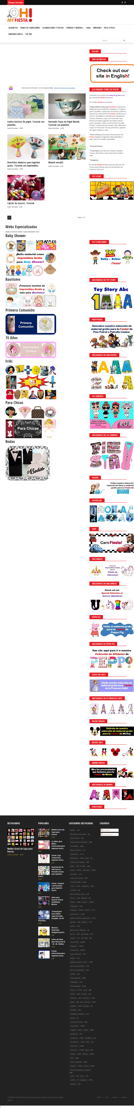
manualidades (75, 978)
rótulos (85, 1030)
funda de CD (74, 914)
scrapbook (74, 1038)
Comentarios (107, 834)
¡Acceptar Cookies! (95, 1099)
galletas (84, 922)
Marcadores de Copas (78, 834)
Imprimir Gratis (15, 34)
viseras (72, 1080)
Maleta (72, 830)
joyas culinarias (75, 954)
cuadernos (85, 886)
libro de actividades (77, 966)
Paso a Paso (109, 27)
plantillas (73, 1010)
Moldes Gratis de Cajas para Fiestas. (19, 850)
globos (72, 926)
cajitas (72, 870)
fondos (87, 910)
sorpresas (74, 1046)
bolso (72, 866)
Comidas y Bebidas (75, 27)
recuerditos (74, 1026)
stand (87, 1050)
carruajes (73, 874)
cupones (73, 890)
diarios (72, 898)
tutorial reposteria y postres (80, 1070)
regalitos (73, 1030)
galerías (73, 922)
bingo (87, 858)
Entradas (105, 830)
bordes (83, 866)
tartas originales (76, 1062)
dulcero (84, 902)
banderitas (74, 858)
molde (72, 994)
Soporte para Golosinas (78, 842)
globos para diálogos (78, 930)
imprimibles (74, 942)
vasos (72, 1076)
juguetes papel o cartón (78, 962)
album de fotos (75, 850)
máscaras (85, 998)
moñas (84, 994)
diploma (84, 898)
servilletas (88, 1038)
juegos (72, 958)
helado (72, 938)
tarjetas (85, 1054)
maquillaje (74, 982)
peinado (86, 1006)
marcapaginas (75, 986)
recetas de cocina (76, 1022)
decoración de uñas (77, 894)
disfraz (72, 902)
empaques (74, 906)
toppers (73, 1066)
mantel (72, 974)
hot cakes (84, 938)
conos (72, 886)
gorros (72, 934)
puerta (72, 1018)
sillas (87, 1042)
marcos (73, 990)
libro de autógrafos (77, 970)
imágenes (73, 946)
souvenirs (73, 1050)
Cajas (88, 27)
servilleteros (74, 1042)
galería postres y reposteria (80, 918)
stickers (73, 1054)
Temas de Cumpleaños (30, 27)
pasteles (73, 1006)
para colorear (85, 1002)
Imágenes (97, 27)
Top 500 (28, 34)
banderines (74, 854)
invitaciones (74, 950)
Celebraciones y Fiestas (53, 27)
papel (72, 1002)
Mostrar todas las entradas (64, 88)
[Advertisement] (46, 67)
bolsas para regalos (77, 862)
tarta (72, 1058)
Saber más (111, 1099)
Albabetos (13, 27)
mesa (85, 990)
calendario (86, 870)
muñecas (73, 998)
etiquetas (73, 910)
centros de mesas (76, 878)
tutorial (86, 1066)
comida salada (75, 882)
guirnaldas (85, 934)
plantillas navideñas (77, 1014)
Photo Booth (74, 838)
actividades (74, 846)
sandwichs (74, 1034)
